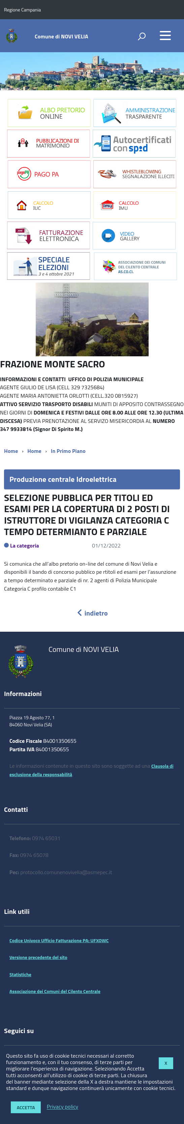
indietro (92, 613)
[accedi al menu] (165, 35)
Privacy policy (62, 1107)
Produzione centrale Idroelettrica (63, 479)
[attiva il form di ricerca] (141, 36)
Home (11, 451)
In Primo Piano (68, 451)
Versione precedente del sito (38, 957)
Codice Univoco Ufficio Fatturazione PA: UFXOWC (59, 940)
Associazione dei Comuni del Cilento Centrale (54, 991)
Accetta (26, 1107)
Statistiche (20, 974)
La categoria (24, 545)
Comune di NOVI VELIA (61, 36)
